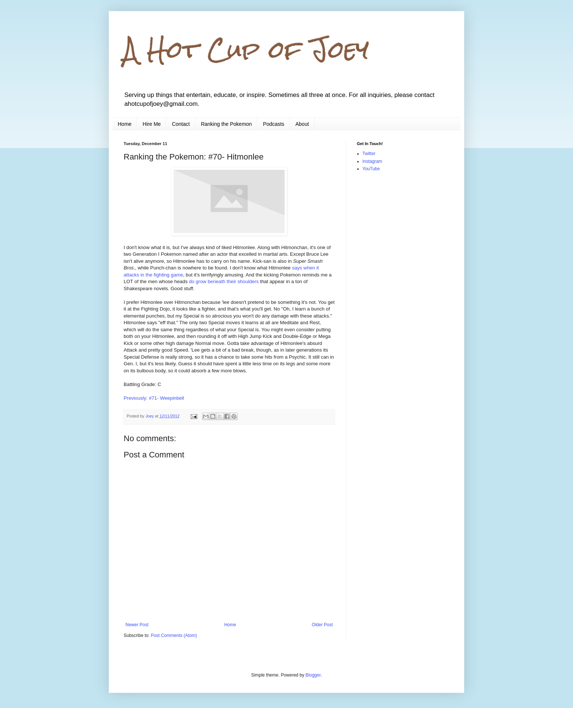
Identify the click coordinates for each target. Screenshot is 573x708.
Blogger (313, 675)
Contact (181, 124)
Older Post (322, 624)
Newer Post (136, 624)
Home (124, 124)
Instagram (372, 161)
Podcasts (273, 124)
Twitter (368, 153)
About (302, 124)
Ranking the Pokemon (226, 124)
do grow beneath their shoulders (223, 281)
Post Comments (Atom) (174, 635)
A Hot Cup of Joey (246, 49)
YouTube (371, 168)
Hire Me (152, 124)
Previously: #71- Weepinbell (154, 398)
